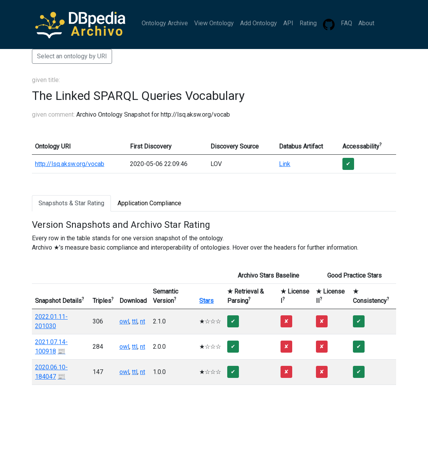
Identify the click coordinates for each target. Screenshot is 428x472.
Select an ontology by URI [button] (72, 56)
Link (284, 164)
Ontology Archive (165, 23)
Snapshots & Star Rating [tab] (71, 203)
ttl (134, 321)
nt (142, 321)
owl (124, 321)
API (288, 23)
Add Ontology (258, 23)
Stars (206, 300)
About (366, 23)
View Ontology (214, 23)
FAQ (346, 23)
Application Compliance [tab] (149, 203)
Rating (308, 23)
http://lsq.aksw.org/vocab (69, 164)
